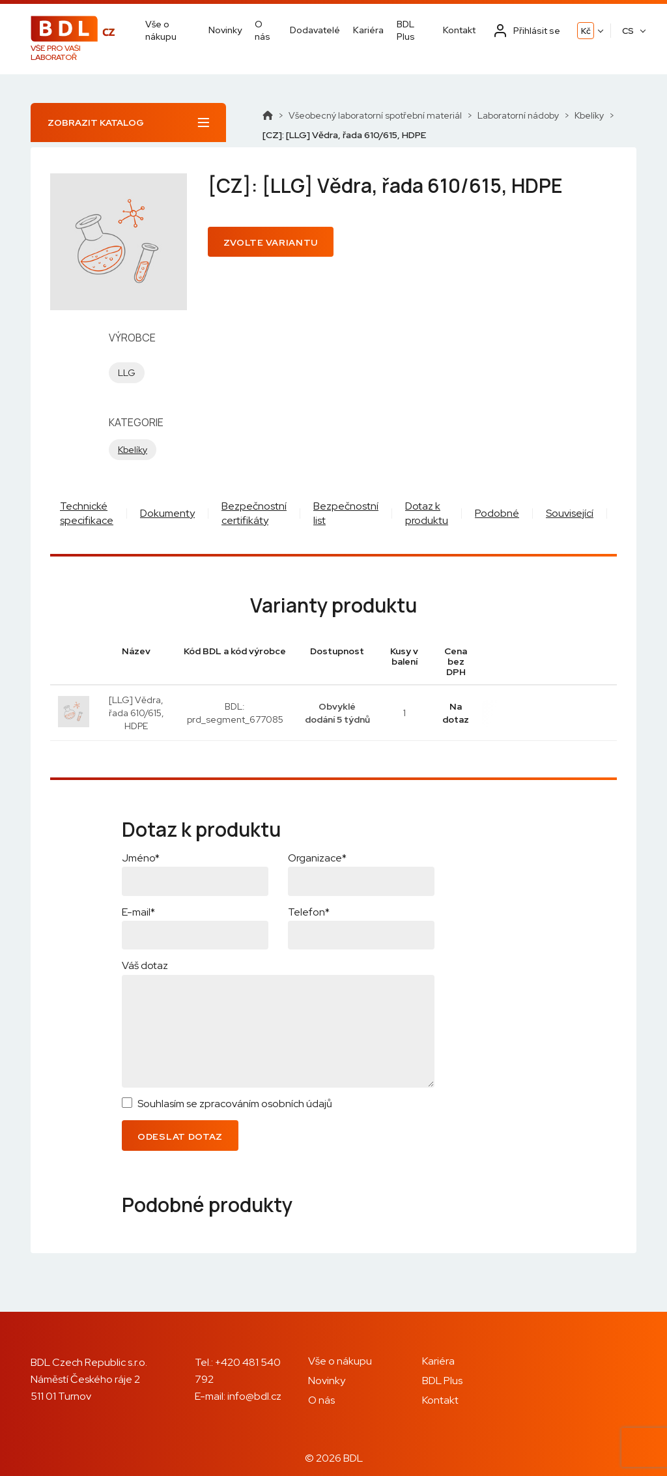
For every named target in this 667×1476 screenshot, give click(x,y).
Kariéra (368, 30)
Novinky (225, 30)
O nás (262, 30)
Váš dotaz (145, 965)
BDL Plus (406, 30)
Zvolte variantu (271, 242)
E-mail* (138, 912)
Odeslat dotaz (180, 1136)
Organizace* (317, 858)
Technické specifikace (86, 513)
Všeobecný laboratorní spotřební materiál (375, 115)
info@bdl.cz (254, 1396)
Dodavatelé (315, 30)
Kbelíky (589, 115)
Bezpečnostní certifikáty (254, 513)
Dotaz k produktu (426, 513)
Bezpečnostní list (345, 513)
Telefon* (309, 912)
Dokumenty (167, 513)
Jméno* (141, 858)
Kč (586, 30)
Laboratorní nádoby (518, 115)
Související (569, 513)
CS (628, 30)
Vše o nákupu (161, 30)
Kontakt (459, 30)
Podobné (497, 513)
